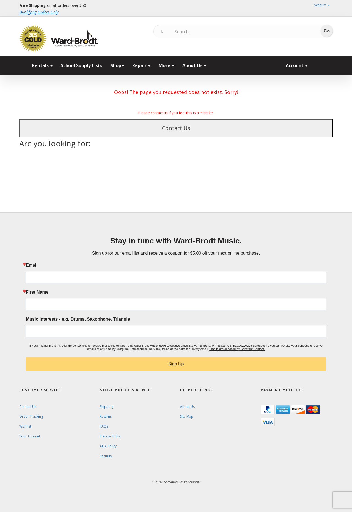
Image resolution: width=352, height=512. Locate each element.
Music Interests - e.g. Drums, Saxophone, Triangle (78, 319)
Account (322, 5)
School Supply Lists (81, 65)
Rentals (42, 65)
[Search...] (197, 31)
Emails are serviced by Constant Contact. (237, 349)
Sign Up (176, 364)
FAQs (104, 426)
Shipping (106, 406)
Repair (141, 65)
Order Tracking (31, 416)
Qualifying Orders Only (38, 12)
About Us (194, 65)
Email (32, 265)
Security (106, 456)
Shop (117, 65)
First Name (37, 292)
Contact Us (176, 128)
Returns (106, 416)
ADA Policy (108, 446)
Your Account (29, 436)
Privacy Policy (110, 436)
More (166, 65)
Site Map (186, 416)
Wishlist (25, 426)
